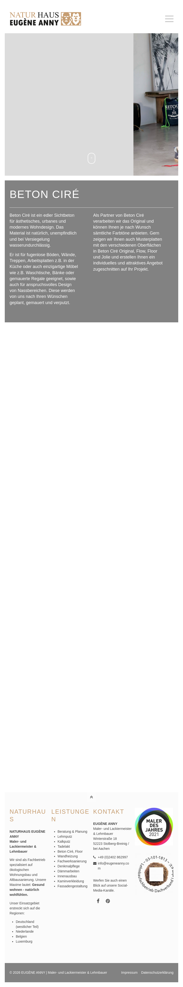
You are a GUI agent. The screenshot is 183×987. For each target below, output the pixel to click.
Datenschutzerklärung (157, 972)
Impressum (129, 972)
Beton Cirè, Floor (70, 851)
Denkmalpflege (69, 866)
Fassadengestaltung (73, 886)
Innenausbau (67, 876)
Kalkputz (64, 841)
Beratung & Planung (72, 831)
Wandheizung (68, 856)
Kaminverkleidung (71, 881)
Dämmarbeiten (68, 871)
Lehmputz (65, 836)
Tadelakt (64, 846)
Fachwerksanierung (72, 861)
